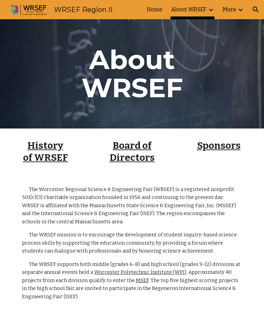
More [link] (229, 9)
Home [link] (154, 9)
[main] (132, 73)
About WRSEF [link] (189, 9)
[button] (256, 9)
